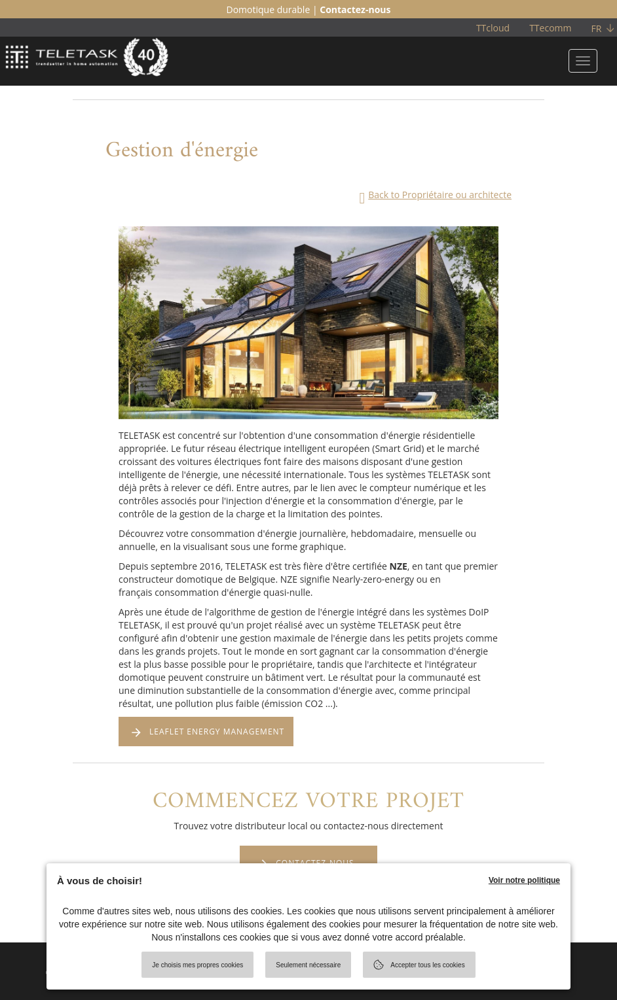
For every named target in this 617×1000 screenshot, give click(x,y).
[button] (128, 371)
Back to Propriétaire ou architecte (436, 194)
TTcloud (493, 28)
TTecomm (550, 28)
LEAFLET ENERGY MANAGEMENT (216, 731)
